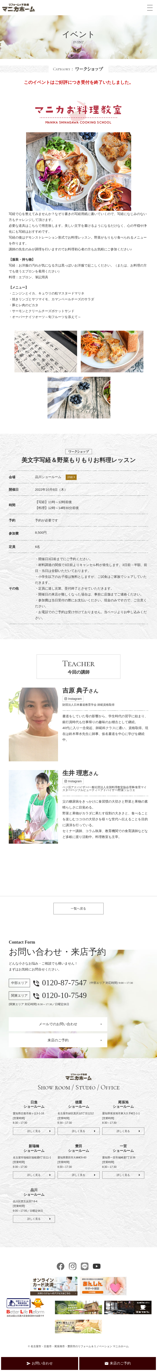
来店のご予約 (58, 1043)
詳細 (71, 477)
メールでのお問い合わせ (58, 1027)
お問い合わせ (39, 1363)
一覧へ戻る (78, 910)
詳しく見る (34, 1134)
